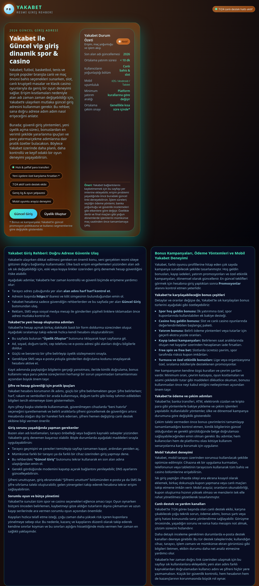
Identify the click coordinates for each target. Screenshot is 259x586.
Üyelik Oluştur (55, 214)
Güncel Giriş (23, 214)
